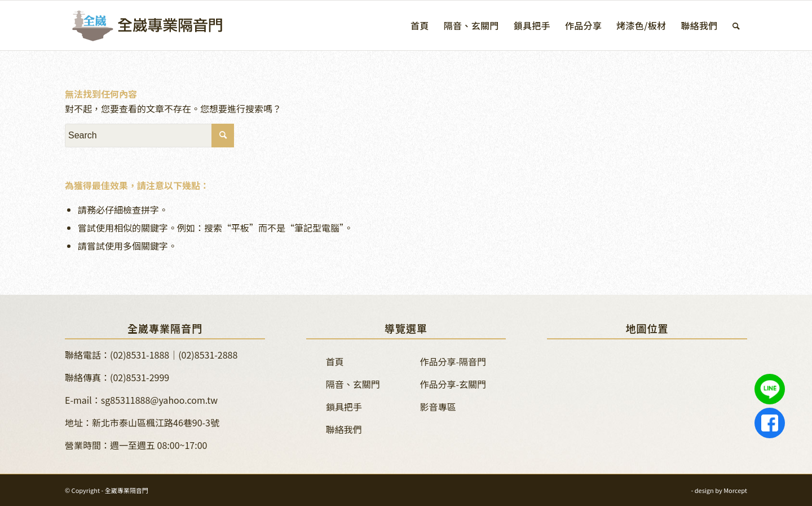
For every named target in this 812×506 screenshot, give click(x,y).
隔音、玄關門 (353, 384)
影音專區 (438, 406)
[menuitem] (419, 25)
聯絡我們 (344, 429)
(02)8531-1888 (139, 354)
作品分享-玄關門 (453, 384)
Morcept (735, 490)
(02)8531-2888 (207, 354)
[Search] (736, 25)
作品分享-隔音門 (453, 361)
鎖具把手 (344, 406)
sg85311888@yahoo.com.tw (159, 400)
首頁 (335, 361)
